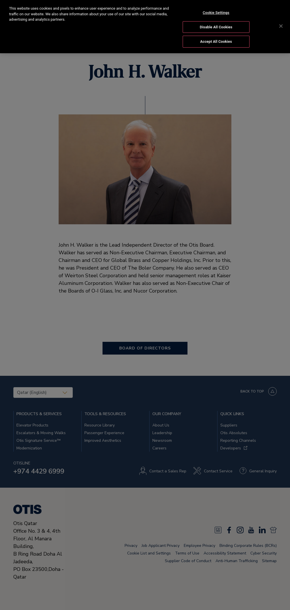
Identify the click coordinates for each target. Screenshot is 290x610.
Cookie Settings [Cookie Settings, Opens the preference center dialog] (216, 12)
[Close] (281, 25)
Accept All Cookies (216, 41)
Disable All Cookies (216, 26)
